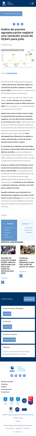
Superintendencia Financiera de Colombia (21, 414)
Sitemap (18, 421)
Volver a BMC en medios (11, 14)
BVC (21, 418)
